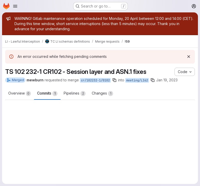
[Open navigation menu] (15, 6)
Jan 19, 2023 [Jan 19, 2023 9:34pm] (167, 80)
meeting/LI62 (137, 80)
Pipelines (75, 93)
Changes (102, 93)
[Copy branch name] (114, 80)
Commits (47, 93)
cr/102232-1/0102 (95, 80)
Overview (19, 93)
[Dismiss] (189, 56)
